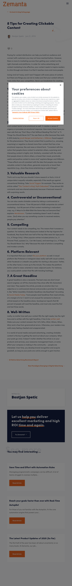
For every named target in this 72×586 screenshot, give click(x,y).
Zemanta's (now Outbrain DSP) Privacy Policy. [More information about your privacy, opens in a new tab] (26, 112)
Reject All (36, 118)
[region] (36, 103)
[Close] (60, 85)
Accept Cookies (53, 118)
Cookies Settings (18, 118)
